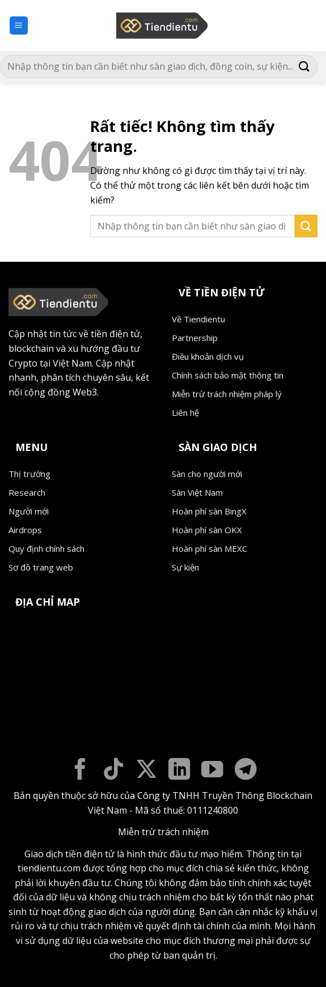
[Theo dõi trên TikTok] (114, 771)
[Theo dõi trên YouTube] (212, 771)
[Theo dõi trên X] (147, 771)
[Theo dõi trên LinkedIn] (179, 771)
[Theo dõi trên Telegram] (246, 771)
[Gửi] (304, 67)
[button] (19, 25)
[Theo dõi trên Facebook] (80, 771)
